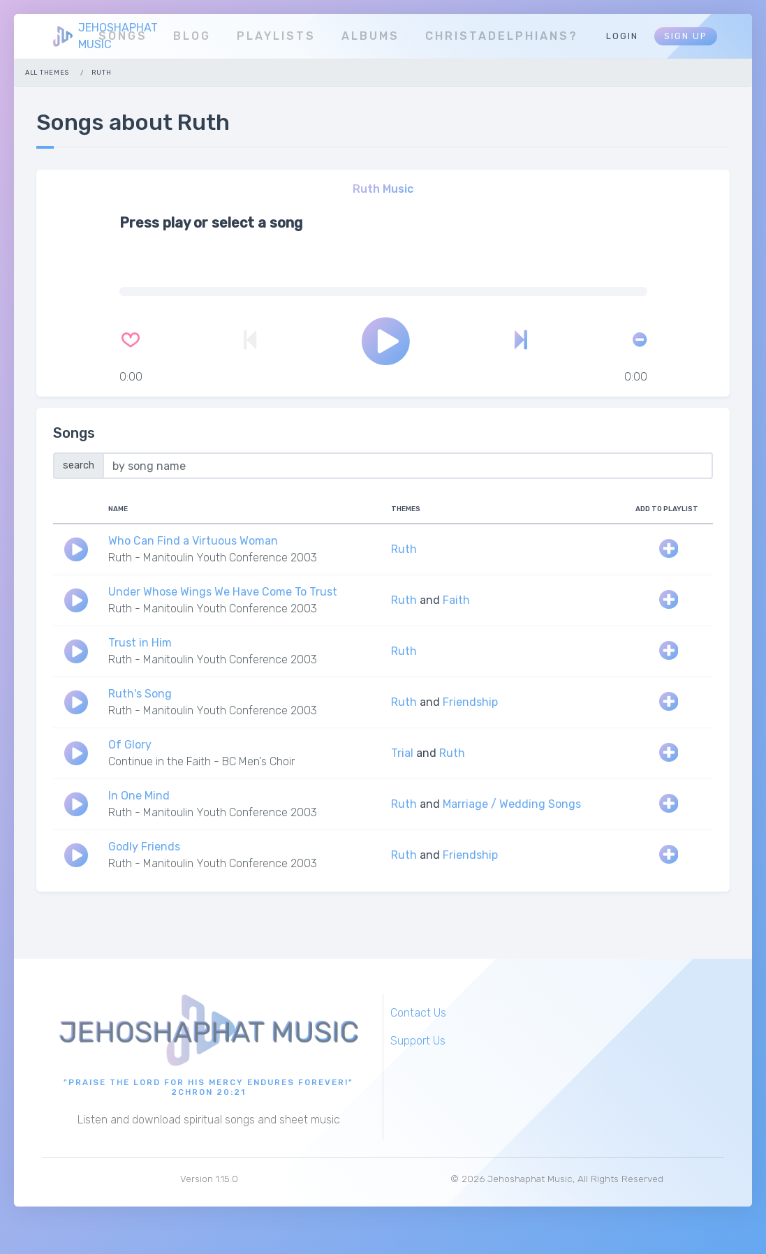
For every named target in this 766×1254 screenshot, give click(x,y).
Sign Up (685, 36)
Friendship (470, 702)
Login (622, 36)
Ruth (404, 549)
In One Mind (139, 795)
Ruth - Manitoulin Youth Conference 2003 (212, 557)
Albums (370, 36)
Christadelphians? (501, 36)
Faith (456, 600)
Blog (192, 36)
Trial (402, 753)
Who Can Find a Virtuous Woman (193, 540)
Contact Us (418, 1012)
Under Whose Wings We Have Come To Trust (222, 591)
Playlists (276, 36)
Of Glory (130, 744)
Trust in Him (140, 642)
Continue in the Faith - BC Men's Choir (201, 761)
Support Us (417, 1040)
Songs (122, 36)
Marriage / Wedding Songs (512, 804)
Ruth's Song (140, 693)
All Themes (47, 72)
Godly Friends (144, 846)
